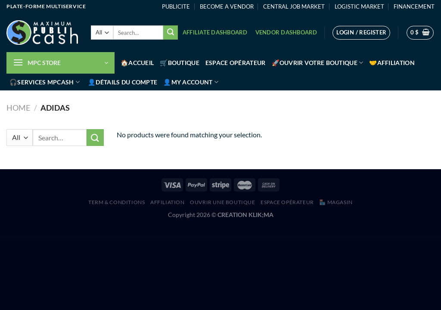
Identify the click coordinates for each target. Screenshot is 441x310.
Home (18, 107)
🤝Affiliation (391, 62)
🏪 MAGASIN (336, 202)
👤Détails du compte (122, 82)
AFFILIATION (167, 202)
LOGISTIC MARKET (359, 6)
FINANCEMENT (414, 6)
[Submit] (170, 32)
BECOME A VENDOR (227, 6)
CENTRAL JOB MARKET (294, 6)
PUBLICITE (176, 6)
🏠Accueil (137, 62)
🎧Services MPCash (44, 82)
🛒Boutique (179, 62)
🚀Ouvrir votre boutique (317, 63)
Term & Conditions (116, 202)
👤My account (190, 82)
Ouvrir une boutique (222, 202)
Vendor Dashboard (286, 32)
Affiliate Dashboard (215, 32)
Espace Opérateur (235, 62)
